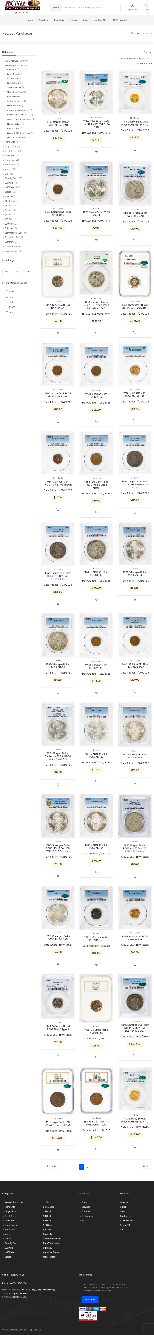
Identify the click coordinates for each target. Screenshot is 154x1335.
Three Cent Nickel (15, 92)
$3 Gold (8, 205)
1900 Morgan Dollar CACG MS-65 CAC (58, 123)
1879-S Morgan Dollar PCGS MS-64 (135, 756)
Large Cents (10, 146)
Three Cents (11, 160)
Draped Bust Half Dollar (18, 110)
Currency (9, 242)
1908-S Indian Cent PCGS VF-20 (96, 666)
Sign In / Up (125, 1225)
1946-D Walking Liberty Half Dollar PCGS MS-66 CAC (96, 124)
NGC (10, 297)
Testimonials (88, 1216)
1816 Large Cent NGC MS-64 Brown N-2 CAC (58, 1124)
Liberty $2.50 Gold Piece (18, 133)
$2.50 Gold (10, 201)
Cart (122, 1229)
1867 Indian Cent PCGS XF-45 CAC (58, 213)
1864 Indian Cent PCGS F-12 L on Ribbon (135, 665)
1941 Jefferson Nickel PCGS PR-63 (96, 939)
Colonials (9, 228)
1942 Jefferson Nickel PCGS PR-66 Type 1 (58, 1028)
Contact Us (100, 20)
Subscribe (90, 1299)
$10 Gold (9, 219)
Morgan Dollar (13, 124)
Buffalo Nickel (13, 96)
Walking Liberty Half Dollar (19, 119)
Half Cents (10, 142)
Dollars (8, 192)
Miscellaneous (11, 251)
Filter (29, 271)
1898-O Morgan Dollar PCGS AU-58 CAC (58, 938)
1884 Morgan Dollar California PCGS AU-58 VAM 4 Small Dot (58, 756)
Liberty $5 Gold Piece (17, 137)
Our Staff (86, 1211)
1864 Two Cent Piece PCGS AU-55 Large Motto (96, 484)
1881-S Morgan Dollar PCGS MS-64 (135, 574)
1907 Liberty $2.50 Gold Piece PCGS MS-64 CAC (134, 123)
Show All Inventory (14, 61)
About (85, 1202)
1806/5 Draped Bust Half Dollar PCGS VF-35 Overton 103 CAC (135, 1027)
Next (145, 1166)
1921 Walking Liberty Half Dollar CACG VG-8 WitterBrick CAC (96, 305)
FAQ (83, 1220)
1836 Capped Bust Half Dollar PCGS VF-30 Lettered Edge (58, 576)
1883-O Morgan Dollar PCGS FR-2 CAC (135, 214)
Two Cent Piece (14, 87)
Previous (50, 1166)
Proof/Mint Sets (12, 237)
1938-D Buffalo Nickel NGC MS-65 (58, 307)
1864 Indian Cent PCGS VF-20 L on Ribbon (58, 395)
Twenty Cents (11, 178)
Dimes (8, 174)
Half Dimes (10, 164)
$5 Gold (8, 214)
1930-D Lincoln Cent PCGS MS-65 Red (134, 394)
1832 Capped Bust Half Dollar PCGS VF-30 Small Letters (135, 484)
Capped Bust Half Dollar (18, 115)
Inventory (59, 20)
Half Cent (11, 69)
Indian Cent (12, 78)
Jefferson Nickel (14, 101)
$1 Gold (8, 196)
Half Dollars (10, 187)
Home (136, 33)
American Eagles (13, 246)
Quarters (9, 183)
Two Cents (10, 155)
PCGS (11, 291)
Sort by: (148, 52)
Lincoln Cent (13, 83)
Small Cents (10, 151)
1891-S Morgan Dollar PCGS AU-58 (58, 666)
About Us (43, 20)
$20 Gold (9, 224)
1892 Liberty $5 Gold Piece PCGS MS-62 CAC (134, 1120)
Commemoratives (13, 233)
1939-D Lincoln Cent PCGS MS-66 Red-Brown (58, 483)
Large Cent (12, 74)
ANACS (11, 307)
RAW (10, 312)
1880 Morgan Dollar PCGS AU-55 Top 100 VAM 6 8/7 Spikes (134, 848)
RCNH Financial (120, 20)
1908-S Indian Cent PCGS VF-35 (96, 395)
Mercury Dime (13, 106)
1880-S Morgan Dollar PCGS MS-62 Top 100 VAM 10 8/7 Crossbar (58, 848)
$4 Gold (8, 210)
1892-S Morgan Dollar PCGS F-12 (96, 573)
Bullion (73, 20)
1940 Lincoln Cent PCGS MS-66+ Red (135, 938)
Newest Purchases (14, 65)
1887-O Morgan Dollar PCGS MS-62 (96, 755)
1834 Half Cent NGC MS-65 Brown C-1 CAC (96, 1123)
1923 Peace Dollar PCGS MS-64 (96, 214)
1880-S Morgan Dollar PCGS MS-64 (96, 846)
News (85, 20)
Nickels (8, 169)
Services (86, 1207)
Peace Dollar (13, 128)
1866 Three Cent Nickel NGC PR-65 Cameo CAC (135, 306)
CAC (10, 302)
